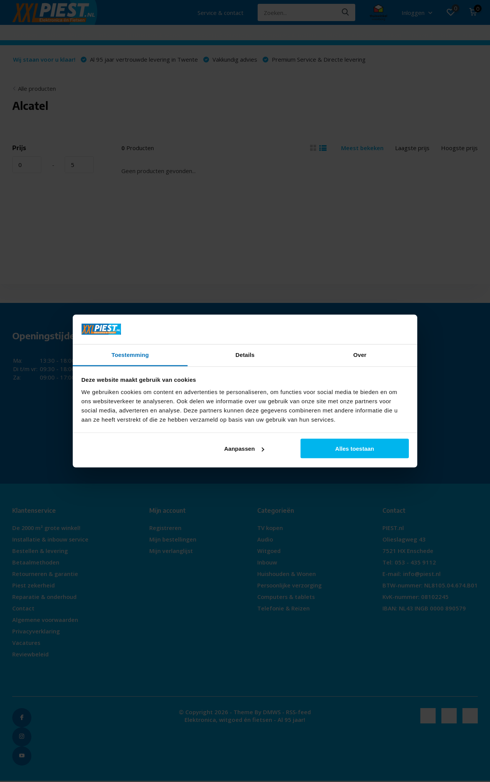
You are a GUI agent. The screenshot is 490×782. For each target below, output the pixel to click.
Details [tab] (245, 354)
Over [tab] (360, 354)
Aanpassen (244, 448)
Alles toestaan (354, 448)
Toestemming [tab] (130, 354)
